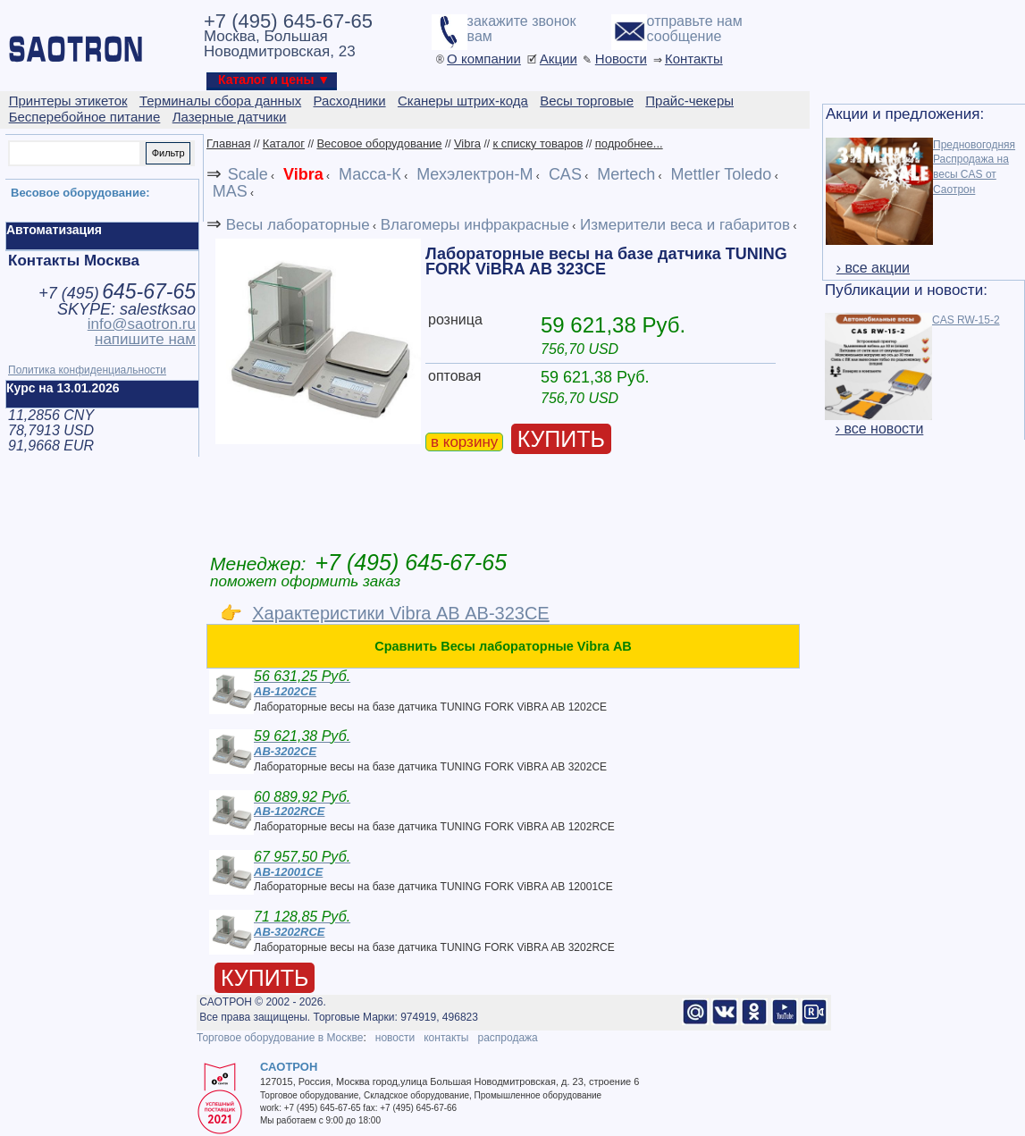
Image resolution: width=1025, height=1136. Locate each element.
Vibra (467, 143)
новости (395, 1037)
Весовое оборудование (378, 143)
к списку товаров (537, 143)
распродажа (507, 1037)
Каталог (284, 143)
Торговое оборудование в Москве (280, 1037)
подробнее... (629, 143)
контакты (446, 1037)
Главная (228, 143)
